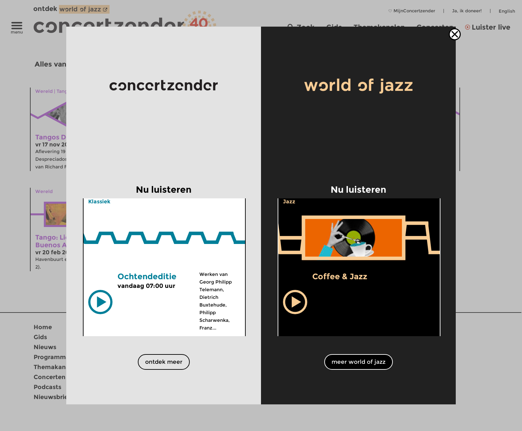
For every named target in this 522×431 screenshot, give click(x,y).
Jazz (289, 201)
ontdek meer (163, 361)
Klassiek (99, 201)
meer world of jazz (359, 361)
